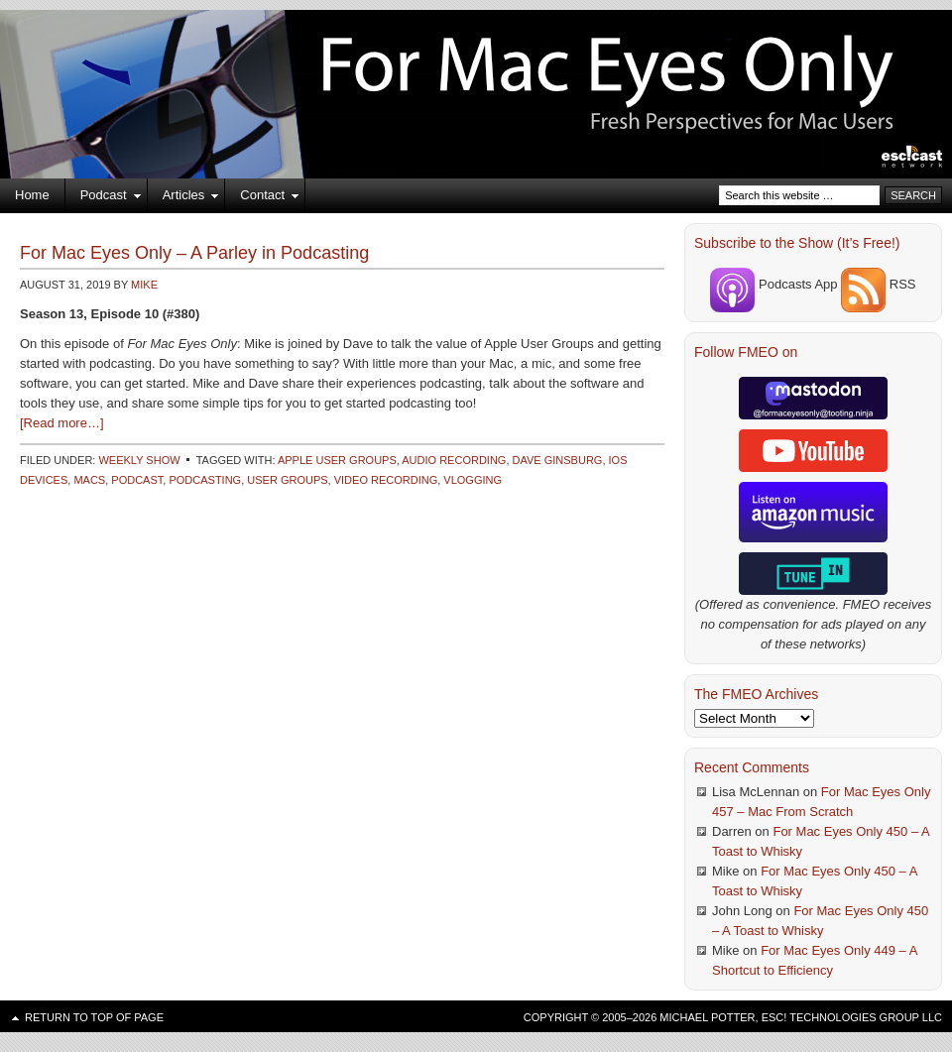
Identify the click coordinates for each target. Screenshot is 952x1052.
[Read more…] (62, 422)
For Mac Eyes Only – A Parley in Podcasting (194, 253)
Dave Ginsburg (558, 460)
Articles (184, 198)
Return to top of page (94, 1017)
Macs (89, 480)
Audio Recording (454, 460)
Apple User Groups (337, 460)
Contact (262, 198)
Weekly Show (138, 460)
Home (32, 194)
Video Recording (386, 480)
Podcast (103, 198)
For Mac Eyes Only (476, 69)
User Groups (287, 480)
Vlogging (472, 480)
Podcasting (205, 480)
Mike (144, 285)
